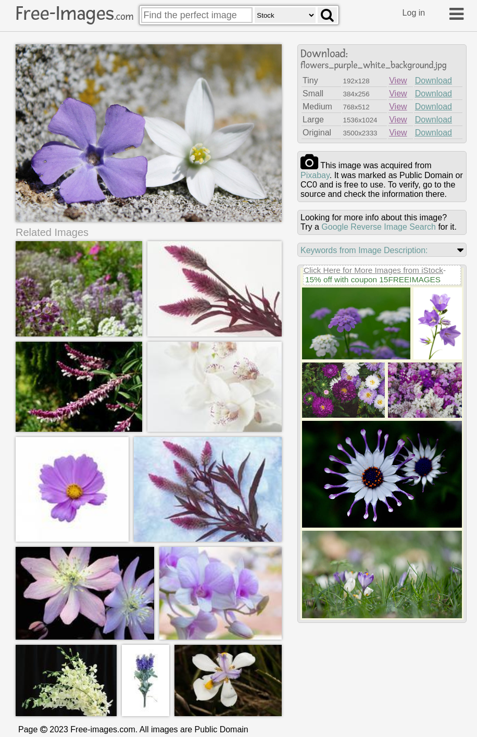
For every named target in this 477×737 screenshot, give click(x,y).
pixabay (315, 175)
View (398, 80)
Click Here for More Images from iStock (373, 270)
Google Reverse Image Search (378, 226)
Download (433, 80)
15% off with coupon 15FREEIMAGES (373, 279)
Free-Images (74, 14)
